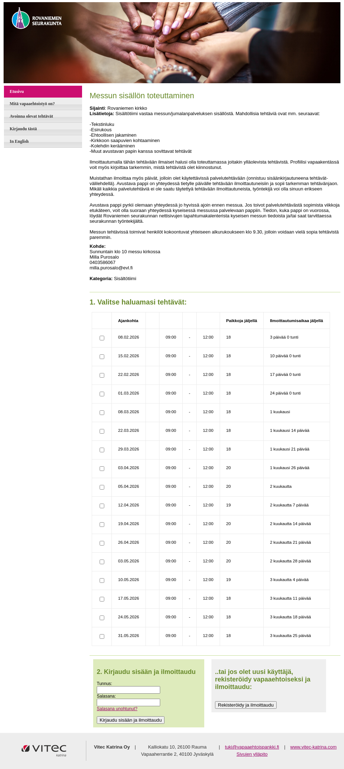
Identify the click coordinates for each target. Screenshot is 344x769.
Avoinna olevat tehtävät (31, 116)
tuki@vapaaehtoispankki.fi (252, 747)
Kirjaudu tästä (23, 128)
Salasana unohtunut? (117, 708)
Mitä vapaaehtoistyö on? (32, 103)
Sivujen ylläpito (252, 754)
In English (19, 141)
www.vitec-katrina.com (313, 747)
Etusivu (17, 91)
